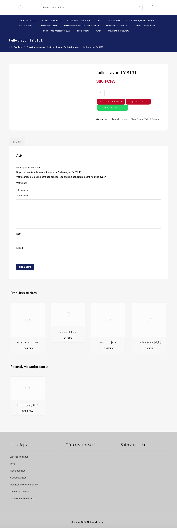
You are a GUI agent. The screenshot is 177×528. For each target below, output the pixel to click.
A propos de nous (19, 456)
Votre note (21, 183)
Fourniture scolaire (121, 119)
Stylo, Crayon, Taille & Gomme (145, 119)
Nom (18, 233)
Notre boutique (17, 470)
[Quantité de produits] (101, 93)
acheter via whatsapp (113, 107)
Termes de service (19, 491)
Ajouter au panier (139, 101)
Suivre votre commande (22, 498)
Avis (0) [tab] (17, 142)
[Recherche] (139, 7)
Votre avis (22, 195)
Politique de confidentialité (24, 484)
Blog (12, 463)
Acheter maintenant (112, 101)
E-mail (19, 248)
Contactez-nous (18, 477)
